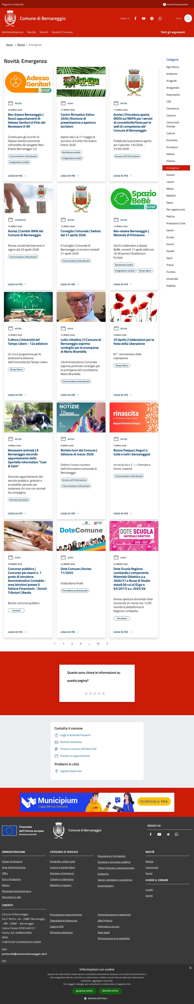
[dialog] (97, 984)
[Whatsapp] (158, 18)
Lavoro (170, 182)
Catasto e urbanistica (62, 879)
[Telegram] (150, 18)
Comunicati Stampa (172, 124)
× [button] (190, 968)
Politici (6, 885)
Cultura (170, 133)
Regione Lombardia (12, 4)
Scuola (170, 237)
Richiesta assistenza (61, 932)
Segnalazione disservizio (63, 920)
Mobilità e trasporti (60, 885)
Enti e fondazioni (11, 879)
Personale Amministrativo (16, 891)
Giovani (170, 175)
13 (98, 644)
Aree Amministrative (13, 867)
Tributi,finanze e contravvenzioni (116, 868)
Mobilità (170, 196)
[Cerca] (188, 18)
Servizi (170, 244)
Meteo (170, 189)
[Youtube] (142, 18)
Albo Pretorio (105, 920)
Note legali (104, 932)
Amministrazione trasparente (114, 915)
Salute (170, 230)
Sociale (170, 251)
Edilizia (170, 154)
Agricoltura (172, 67)
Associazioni (173, 95)
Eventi (149, 896)
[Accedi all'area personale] (175, 4)
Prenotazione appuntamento (66, 915)
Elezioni (170, 161)
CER (168, 101)
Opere (169, 202)
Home (9, 45)
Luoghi (149, 890)
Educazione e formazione (112, 856)
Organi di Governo (12, 861)
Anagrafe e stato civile (62, 861)
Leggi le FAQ (57, 926)
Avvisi (67, 103)
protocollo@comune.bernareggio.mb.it (24, 954)
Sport (169, 258)
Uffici (5, 873)
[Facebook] (134, 18)
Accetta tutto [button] (84, 991)
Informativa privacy (108, 926)
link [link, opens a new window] (129, 984)
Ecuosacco (172, 147)
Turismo (170, 272)
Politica (170, 216)
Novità (21, 45)
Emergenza (172, 168)
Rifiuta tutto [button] (110, 990)
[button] (97, 998)
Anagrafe (171, 81)
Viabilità (170, 286)
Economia (171, 140)
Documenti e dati (11, 897)
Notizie (15, 103)
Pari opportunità (175, 209)
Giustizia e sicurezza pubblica (114, 862)
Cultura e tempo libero (62, 867)
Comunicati (17, 219)
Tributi (170, 265)
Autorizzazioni (106, 886)
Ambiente (171, 74)
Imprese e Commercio (62, 873)
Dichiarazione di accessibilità (114, 938)
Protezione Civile (175, 223)
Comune (171, 115)
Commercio (172, 108)
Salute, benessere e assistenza (115, 880)
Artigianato (172, 88)
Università (172, 279)
